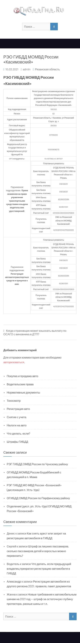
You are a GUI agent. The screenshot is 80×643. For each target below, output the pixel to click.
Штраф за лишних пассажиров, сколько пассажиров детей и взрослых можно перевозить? (38, 551)
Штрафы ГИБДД (17, 441)
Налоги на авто (17, 425)
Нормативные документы (23, 392)
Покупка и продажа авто (22, 376)
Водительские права (20, 384)
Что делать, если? (18, 433)
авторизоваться (13, 362)
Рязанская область (47, 69)
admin (26, 69)
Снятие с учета (16, 417)
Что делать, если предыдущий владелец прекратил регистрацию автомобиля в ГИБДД (39, 568)
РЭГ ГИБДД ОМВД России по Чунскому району (37, 464)
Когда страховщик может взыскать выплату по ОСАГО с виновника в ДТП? (34, 332)
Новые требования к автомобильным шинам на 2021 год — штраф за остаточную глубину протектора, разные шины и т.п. (41, 599)
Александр (14, 581)
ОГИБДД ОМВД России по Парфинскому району (38, 498)
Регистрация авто (18, 408)
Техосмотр (14, 400)
